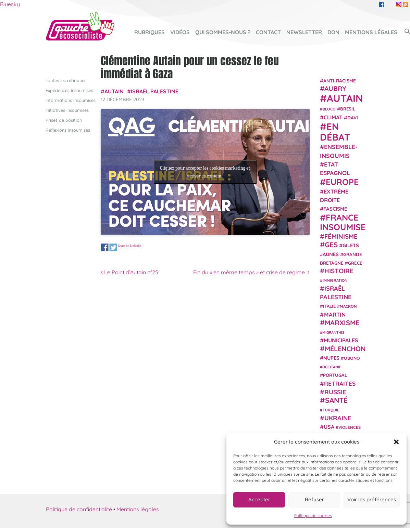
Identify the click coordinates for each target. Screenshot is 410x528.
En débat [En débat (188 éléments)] (335, 131)
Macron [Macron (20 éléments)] (348, 306)
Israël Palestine (154, 91)
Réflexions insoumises (68, 130)
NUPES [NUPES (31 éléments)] (331, 358)
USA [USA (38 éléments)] (329, 426)
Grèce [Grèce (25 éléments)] (355, 263)
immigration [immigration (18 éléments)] (335, 280)
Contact (268, 32)
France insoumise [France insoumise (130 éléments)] (342, 222)
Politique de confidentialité (79, 508)
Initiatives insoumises (67, 110)
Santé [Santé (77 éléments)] (336, 400)
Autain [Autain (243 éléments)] (345, 98)
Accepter (259, 499)
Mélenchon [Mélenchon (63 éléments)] (345, 348)
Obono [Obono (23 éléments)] (352, 358)
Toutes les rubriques (66, 80)
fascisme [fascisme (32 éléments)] (335, 209)
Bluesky (10, 4)
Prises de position (64, 120)
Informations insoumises (71, 100)
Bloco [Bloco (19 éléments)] (329, 109)
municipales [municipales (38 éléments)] (341, 340)
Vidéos (180, 32)
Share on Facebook (105, 247)
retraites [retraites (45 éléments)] (340, 383)
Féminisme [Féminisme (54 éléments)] (341, 236)
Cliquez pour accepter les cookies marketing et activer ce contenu (205, 172)
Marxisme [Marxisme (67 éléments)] (342, 322)
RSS (405, 4)
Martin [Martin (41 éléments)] (335, 314)
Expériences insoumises (69, 90)
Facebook (381, 4)
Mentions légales (371, 32)
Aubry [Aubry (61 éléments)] (335, 88)
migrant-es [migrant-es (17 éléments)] (333, 332)
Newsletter (304, 32)
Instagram (398, 4)
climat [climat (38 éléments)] (333, 117)
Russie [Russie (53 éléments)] (335, 392)
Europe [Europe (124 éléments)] (342, 181)
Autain (114, 91)
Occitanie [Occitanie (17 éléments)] (331, 367)
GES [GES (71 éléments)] (331, 244)
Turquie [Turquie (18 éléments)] (331, 410)
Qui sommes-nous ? (222, 32)
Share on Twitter (113, 247)
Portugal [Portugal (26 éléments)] (335, 375)
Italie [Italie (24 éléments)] (329, 306)
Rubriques (149, 32)
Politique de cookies (313, 515)
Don (333, 32)
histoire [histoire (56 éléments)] (338, 271)
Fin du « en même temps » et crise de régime (251, 272)
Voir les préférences (371, 499)
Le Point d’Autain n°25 (129, 272)
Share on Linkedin (129, 246)
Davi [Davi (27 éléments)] (352, 117)
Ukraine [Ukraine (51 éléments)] (337, 418)
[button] (396, 441)
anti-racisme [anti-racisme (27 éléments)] (339, 80)
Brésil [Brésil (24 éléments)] (347, 108)
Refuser (314, 499)
